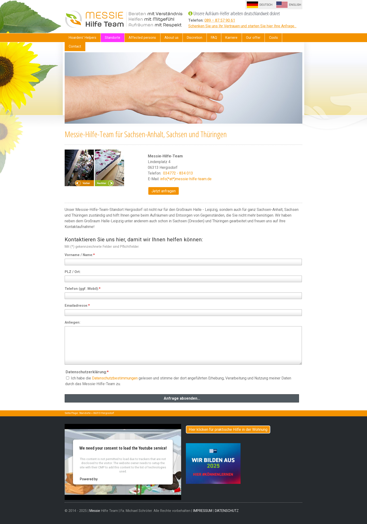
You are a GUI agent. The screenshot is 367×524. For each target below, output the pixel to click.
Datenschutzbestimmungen (115, 378)
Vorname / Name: (80, 255)
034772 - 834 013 (177, 173)
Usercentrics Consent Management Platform (132, 479)
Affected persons (142, 38)
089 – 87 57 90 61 (219, 20)
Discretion (194, 38)
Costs (273, 38)
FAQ (214, 38)
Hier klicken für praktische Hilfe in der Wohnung (228, 429)
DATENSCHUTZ (227, 511)
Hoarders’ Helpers (82, 38)
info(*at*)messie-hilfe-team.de (186, 179)
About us (171, 38)
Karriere (231, 38)
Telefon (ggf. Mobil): (83, 289)
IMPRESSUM (202, 511)
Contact (75, 46)
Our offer (253, 38)
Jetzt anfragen (163, 191)
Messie (94, 511)
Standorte (112, 38)
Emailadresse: (77, 306)
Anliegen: (72, 322)
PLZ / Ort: (73, 272)
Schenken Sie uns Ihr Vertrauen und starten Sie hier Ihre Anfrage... (242, 26)
